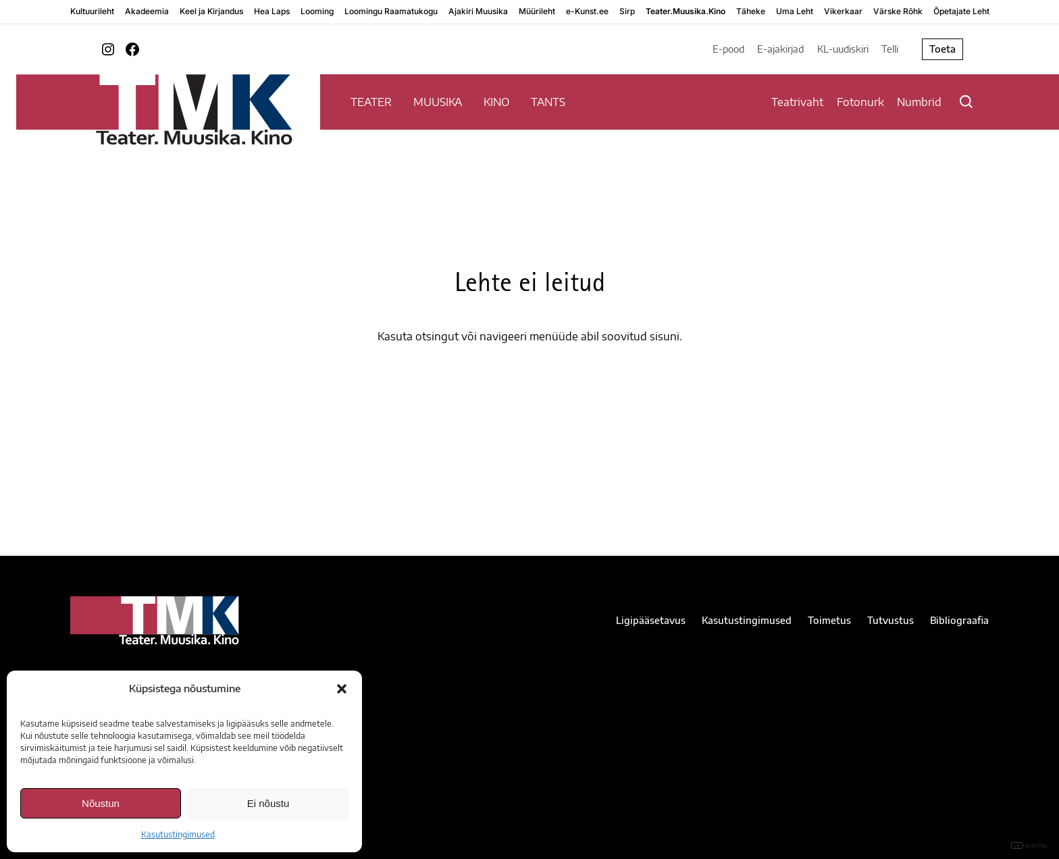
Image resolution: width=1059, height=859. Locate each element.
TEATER (371, 102)
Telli (889, 49)
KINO (496, 102)
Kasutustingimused (178, 834)
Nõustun (101, 803)
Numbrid (919, 102)
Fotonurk (860, 102)
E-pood (728, 49)
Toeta (942, 49)
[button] (341, 689)
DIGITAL (1029, 845)
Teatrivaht (797, 102)
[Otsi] (966, 101)
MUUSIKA (437, 102)
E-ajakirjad (780, 49)
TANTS (548, 102)
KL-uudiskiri (843, 49)
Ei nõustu (268, 803)
